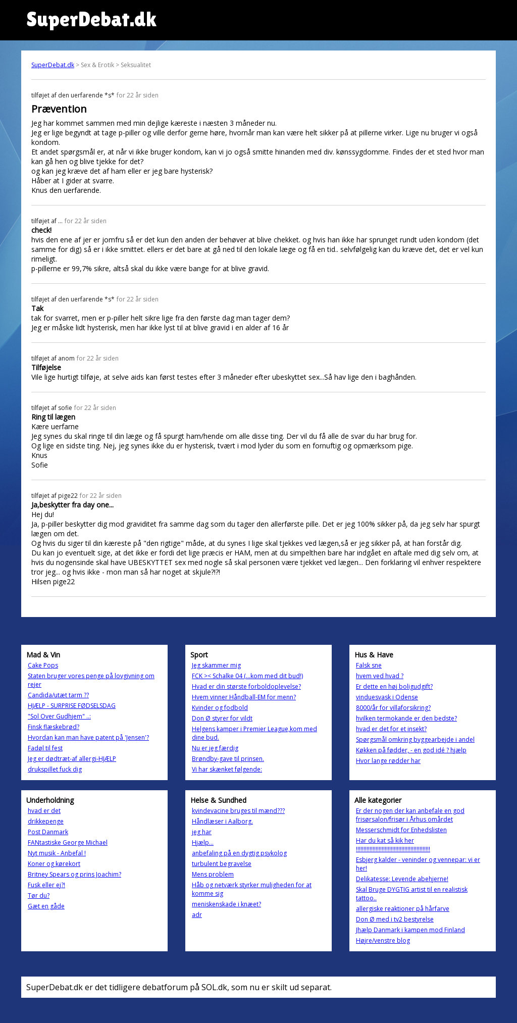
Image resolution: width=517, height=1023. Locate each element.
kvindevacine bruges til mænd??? (238, 810)
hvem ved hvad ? (379, 676)
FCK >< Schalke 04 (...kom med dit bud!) (247, 676)
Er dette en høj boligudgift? (394, 686)
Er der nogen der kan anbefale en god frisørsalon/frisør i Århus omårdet (410, 815)
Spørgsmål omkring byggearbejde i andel (415, 739)
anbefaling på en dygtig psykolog (239, 853)
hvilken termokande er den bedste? (406, 718)
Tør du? (38, 895)
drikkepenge (46, 821)
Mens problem (213, 874)
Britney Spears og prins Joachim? (74, 874)
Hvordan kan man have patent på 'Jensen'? (88, 737)
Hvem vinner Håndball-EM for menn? (244, 697)
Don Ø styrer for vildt (222, 718)
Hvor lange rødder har (388, 760)
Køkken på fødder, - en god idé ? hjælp (411, 750)
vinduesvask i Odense (387, 697)
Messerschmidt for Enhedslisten (401, 830)
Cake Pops (43, 665)
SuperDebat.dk (52, 65)
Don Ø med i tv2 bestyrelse (395, 919)
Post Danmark (48, 832)
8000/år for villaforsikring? (393, 707)
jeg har (202, 832)
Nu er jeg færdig (215, 748)
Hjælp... (203, 842)
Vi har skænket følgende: (227, 769)
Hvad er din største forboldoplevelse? (246, 686)
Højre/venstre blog (383, 940)
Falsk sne (369, 665)
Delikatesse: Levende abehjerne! (402, 879)
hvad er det (44, 810)
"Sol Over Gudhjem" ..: (59, 716)
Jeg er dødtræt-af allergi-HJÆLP (72, 758)
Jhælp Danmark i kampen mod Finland (410, 930)
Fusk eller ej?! (46, 885)
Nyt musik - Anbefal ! (57, 853)
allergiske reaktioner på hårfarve (402, 908)
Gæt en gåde (46, 906)
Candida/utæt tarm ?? (58, 695)
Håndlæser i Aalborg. (222, 821)
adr (197, 914)
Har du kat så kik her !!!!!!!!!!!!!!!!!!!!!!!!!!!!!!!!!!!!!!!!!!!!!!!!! (393, 844)
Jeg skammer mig (216, 665)
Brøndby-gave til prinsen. (228, 758)
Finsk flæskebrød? (53, 727)
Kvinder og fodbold (220, 707)
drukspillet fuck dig (55, 769)
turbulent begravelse (221, 863)
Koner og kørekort (54, 863)
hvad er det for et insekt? (391, 729)
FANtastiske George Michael (68, 842)
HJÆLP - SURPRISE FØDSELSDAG (72, 705)
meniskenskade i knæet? (226, 904)
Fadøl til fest (45, 748)
